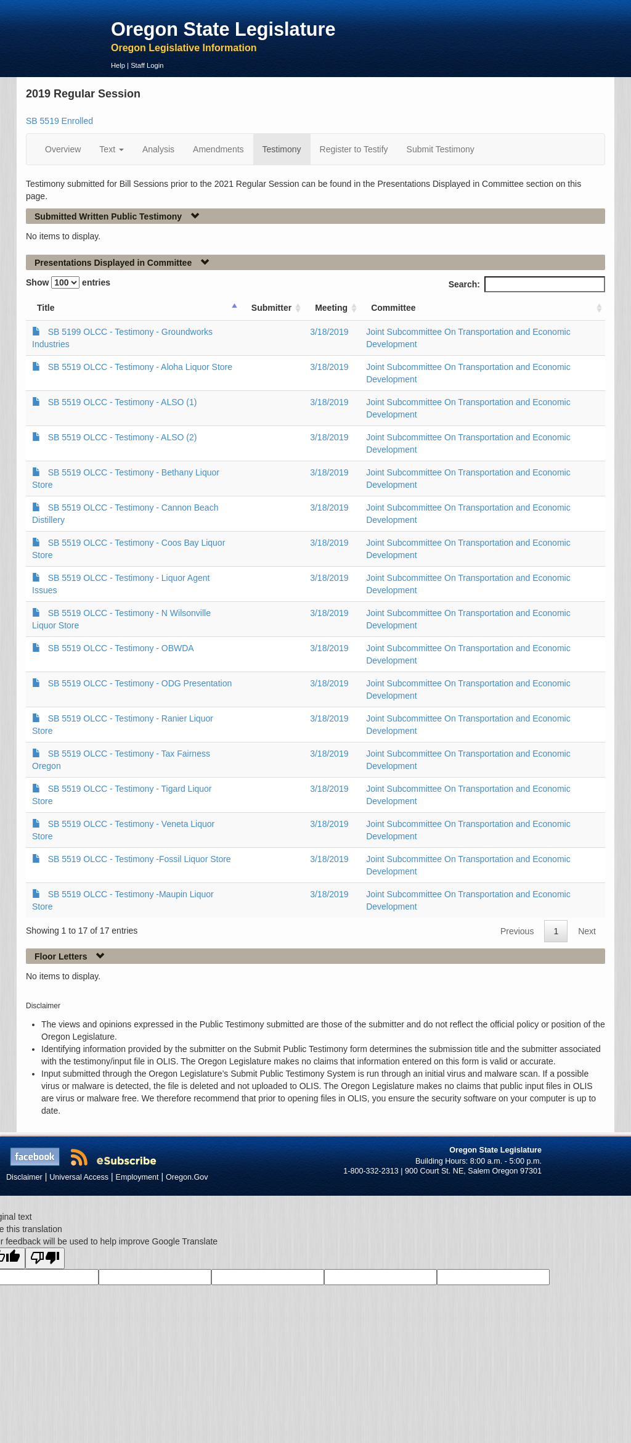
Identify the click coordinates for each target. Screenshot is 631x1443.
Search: (527, 284)
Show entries (68, 282)
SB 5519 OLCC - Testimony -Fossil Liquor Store (139, 859)
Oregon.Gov (187, 1177)
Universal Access (78, 1177)
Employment (137, 1177)
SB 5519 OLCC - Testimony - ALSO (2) (122, 437)
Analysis (158, 149)
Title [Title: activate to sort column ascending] (46, 308)
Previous (517, 931)
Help (118, 65)
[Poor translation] (45, 1258)
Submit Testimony (440, 149)
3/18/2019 (329, 332)
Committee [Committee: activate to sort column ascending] (393, 308)
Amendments (218, 149)
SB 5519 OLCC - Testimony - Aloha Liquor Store (140, 367)
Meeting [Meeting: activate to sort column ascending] (331, 308)
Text (111, 149)
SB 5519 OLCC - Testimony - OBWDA (121, 648)
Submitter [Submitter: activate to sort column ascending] (271, 308)
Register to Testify (354, 149)
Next (587, 931)
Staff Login (147, 65)
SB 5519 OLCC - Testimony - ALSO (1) (122, 402)
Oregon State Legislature (223, 29)
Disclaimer (24, 1177)
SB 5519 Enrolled (59, 121)
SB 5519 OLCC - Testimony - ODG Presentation (140, 683)
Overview (63, 149)
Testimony (282, 149)
